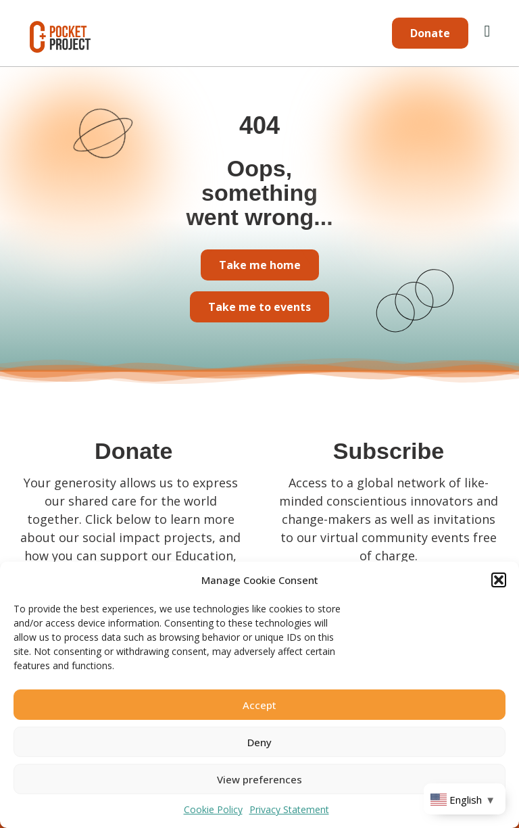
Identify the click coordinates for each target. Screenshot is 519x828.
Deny (259, 742)
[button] (498, 580)
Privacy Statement (289, 809)
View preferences (259, 779)
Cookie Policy (213, 809)
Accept (259, 705)
